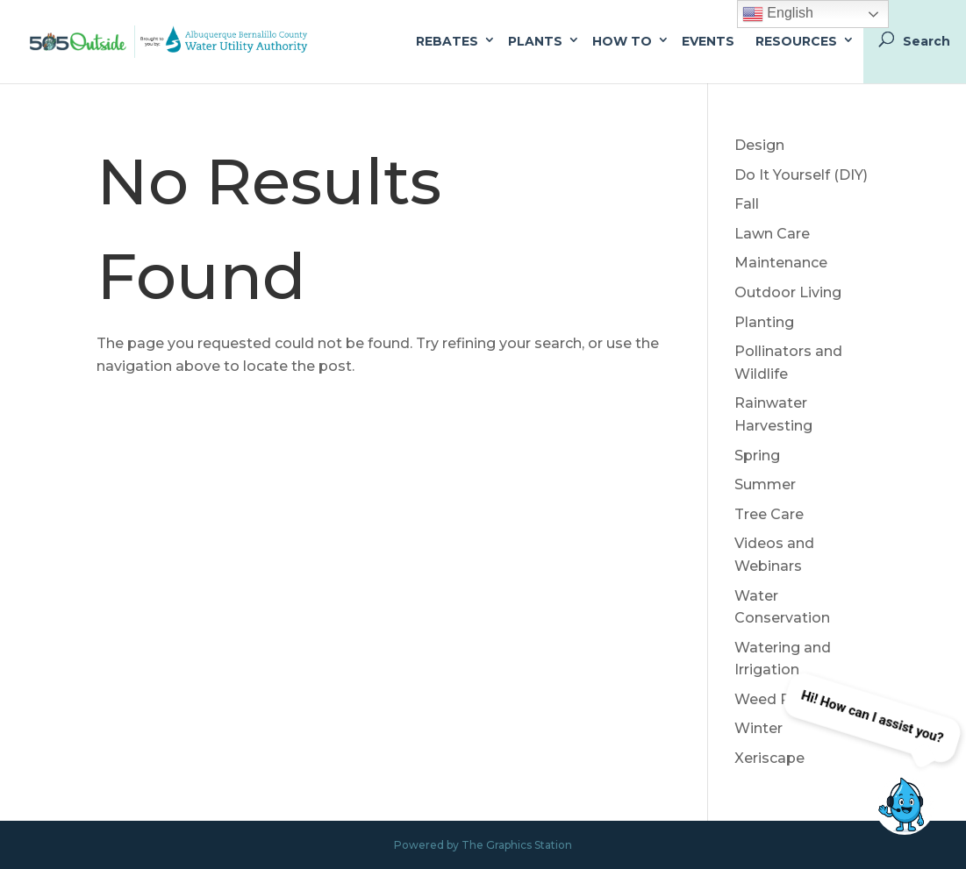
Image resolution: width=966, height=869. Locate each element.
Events (708, 41)
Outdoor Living (787, 292)
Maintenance (780, 262)
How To (622, 41)
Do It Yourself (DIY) (801, 175)
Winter (758, 728)
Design (759, 145)
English (777, 14)
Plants (535, 41)
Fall (746, 204)
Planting (764, 322)
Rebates (447, 41)
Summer (765, 484)
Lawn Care (772, 233)
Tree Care (769, 514)
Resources (796, 41)
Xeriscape (769, 758)
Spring (757, 455)
